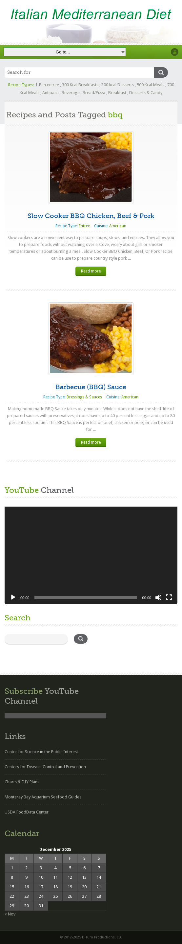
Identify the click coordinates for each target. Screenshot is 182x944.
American (117, 226)
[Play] (13, 597)
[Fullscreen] (169, 597)
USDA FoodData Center (27, 812)
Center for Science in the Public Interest (41, 751)
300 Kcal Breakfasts (80, 84)
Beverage (71, 92)
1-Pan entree (47, 84)
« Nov (10, 914)
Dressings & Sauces (84, 397)
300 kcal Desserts (117, 84)
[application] (91, 555)
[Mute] (158, 597)
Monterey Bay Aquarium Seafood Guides (43, 796)
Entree (84, 226)
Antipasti (50, 92)
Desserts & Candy (145, 92)
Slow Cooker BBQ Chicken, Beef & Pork (91, 216)
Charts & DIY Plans (22, 781)
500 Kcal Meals (150, 84)
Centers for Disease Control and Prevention (45, 766)
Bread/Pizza (94, 92)
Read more (91, 271)
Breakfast (117, 92)
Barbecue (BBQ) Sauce (90, 387)
